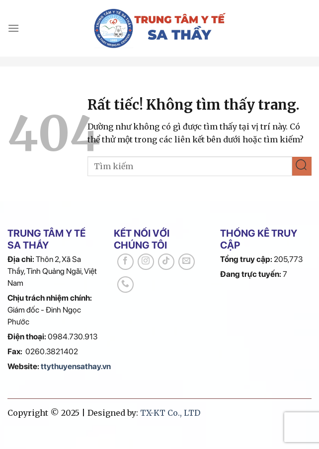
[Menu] (13, 28)
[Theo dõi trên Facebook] (125, 262)
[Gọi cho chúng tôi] (125, 284)
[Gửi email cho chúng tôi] (186, 262)
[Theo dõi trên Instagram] (146, 262)
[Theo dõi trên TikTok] (166, 262)
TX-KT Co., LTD (170, 413)
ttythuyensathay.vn (76, 366)
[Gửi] (302, 166)
